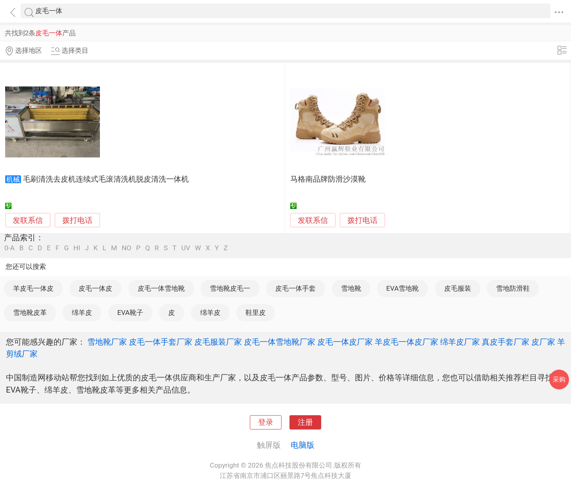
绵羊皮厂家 (460, 342)
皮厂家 (543, 342)
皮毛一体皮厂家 (345, 342)
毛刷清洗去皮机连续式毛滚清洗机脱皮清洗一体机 (106, 179)
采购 (559, 379)
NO (126, 248)
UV (185, 248)
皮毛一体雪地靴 (161, 288)
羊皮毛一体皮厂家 (406, 342)
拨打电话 (77, 220)
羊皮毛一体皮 (33, 288)
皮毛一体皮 (95, 288)
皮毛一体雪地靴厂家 (279, 342)
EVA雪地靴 (402, 288)
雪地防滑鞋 (513, 288)
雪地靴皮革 (30, 312)
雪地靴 (351, 288)
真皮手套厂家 (505, 342)
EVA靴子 (130, 312)
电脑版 (302, 445)
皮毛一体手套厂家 (160, 342)
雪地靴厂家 (107, 342)
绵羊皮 (82, 312)
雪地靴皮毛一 (230, 288)
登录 (265, 422)
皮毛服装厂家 (218, 342)
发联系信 (28, 220)
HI (76, 248)
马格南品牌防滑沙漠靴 (328, 179)
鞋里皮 (255, 312)
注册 (305, 422)
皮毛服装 (457, 288)
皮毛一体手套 (295, 288)
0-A (9, 248)
